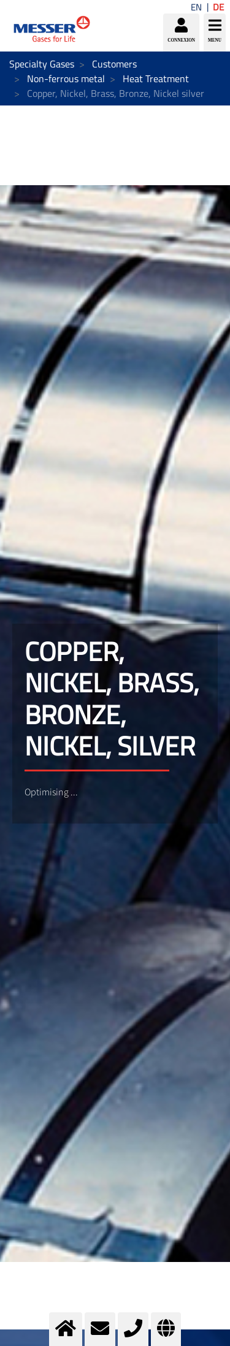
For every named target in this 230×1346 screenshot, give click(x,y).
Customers (114, 63)
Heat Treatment (156, 78)
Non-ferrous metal (66, 78)
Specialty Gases (41, 63)
